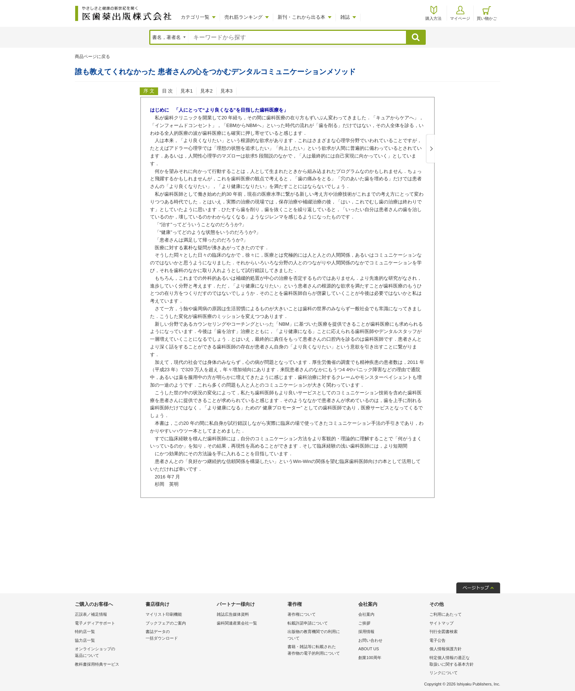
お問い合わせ (370, 640)
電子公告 (437, 640)
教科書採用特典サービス (97, 664)
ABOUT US (368, 649)
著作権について (302, 614)
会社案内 (366, 614)
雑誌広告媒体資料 (233, 614)
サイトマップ (441, 623)
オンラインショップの (108, 653)
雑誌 (345, 17)
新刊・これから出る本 (301, 17)
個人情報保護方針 (445, 649)
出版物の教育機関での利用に (321, 635)
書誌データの (179, 635)
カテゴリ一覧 (195, 17)
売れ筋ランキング (243, 17)
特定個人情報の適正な (463, 661)
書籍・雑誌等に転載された (321, 650)
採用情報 (366, 631)
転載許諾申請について (308, 623)
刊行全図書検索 (443, 631)
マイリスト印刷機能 (164, 614)
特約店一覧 (85, 631)
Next (430, 149)
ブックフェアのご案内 (166, 623)
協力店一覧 (85, 640)
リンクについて (443, 672)
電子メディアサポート (95, 623)
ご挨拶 (364, 623)
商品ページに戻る (92, 56)
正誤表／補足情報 (91, 614)
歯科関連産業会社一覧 (237, 623)
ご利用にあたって (445, 614)
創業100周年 (369, 657)
